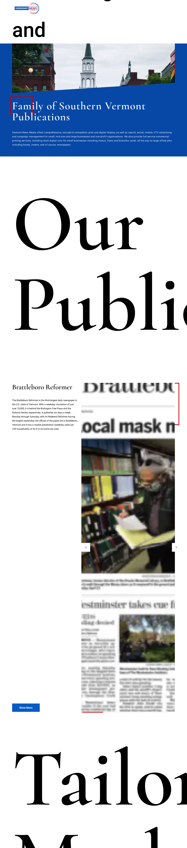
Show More (26, 442)
